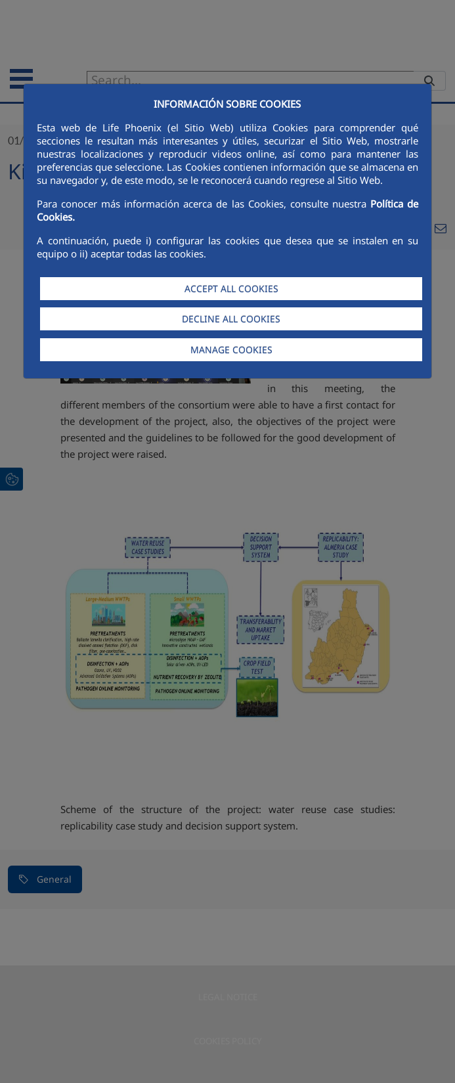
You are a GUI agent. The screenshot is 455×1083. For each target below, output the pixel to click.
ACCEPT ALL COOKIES (231, 288)
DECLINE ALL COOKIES (231, 319)
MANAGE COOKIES (231, 349)
